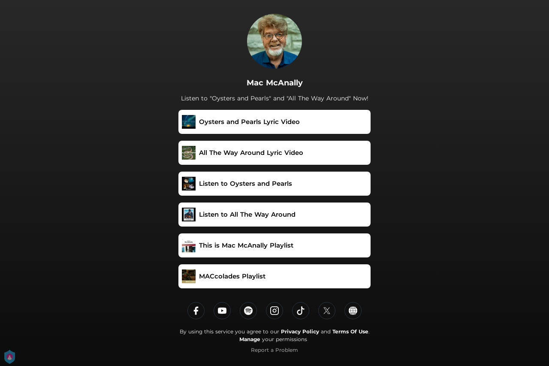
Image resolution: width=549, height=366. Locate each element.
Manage (249, 339)
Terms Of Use (350, 331)
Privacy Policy (300, 331)
